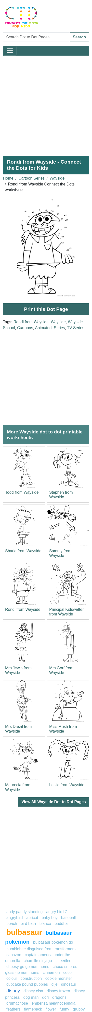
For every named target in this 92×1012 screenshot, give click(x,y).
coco (67, 972)
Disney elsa (33, 991)
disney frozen (58, 991)
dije (54, 984)
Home (8, 178)
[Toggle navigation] (10, 51)
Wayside (57, 178)
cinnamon (51, 972)
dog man (31, 997)
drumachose (17, 1003)
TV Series (75, 328)
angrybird (14, 918)
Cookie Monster (58, 978)
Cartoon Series (31, 178)
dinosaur (68, 984)
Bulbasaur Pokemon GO (53, 942)
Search (79, 37)
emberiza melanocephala (54, 1003)
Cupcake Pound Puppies (27, 984)
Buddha (60, 923)
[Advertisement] (46, 104)
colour (11, 978)
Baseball (68, 918)
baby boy (50, 918)
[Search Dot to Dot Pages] (36, 37)
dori (45, 997)
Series (59, 328)
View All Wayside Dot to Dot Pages (53, 802)
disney (13, 990)
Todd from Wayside (22, 492)
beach (11, 923)
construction (31, 978)
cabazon (13, 955)
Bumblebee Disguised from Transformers (41, 949)
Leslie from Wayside (66, 785)
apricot (32, 918)
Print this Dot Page (46, 309)
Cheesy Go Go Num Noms (27, 967)
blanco (45, 923)
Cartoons (25, 328)
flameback (33, 1009)
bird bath (28, 923)
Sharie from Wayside (23, 551)
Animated (43, 328)
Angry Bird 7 (56, 912)
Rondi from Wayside (31, 322)
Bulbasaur (24, 932)
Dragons (59, 997)
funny (64, 1009)
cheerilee (63, 961)
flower (51, 1009)
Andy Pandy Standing (24, 912)
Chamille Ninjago (38, 961)
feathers (13, 1009)
